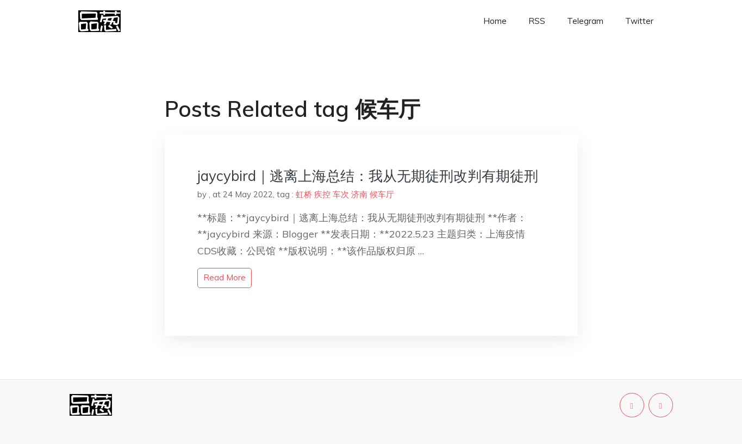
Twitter (639, 21)
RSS (536, 21)
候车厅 (382, 194)
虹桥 (304, 194)
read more (224, 277)
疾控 (322, 194)
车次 (341, 194)
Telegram (585, 21)
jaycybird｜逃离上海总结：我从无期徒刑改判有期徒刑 (367, 176)
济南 (359, 194)
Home (495, 21)
